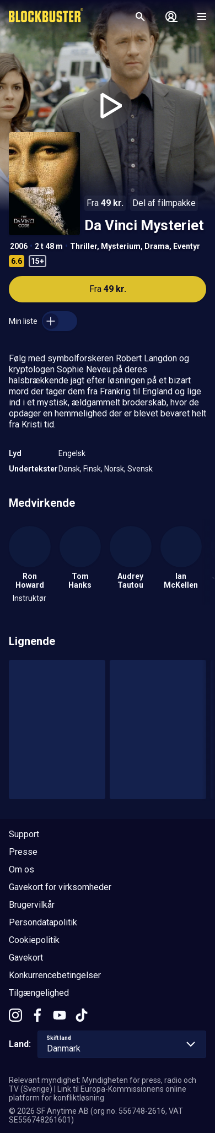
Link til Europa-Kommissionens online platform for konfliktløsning (97, 1093)
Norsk (114, 468)
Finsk (92, 468)
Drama (156, 246)
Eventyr (186, 246)
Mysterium (121, 246)
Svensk (140, 468)
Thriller (83, 246)
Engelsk (71, 453)
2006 (19, 246)
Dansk (69, 468)
